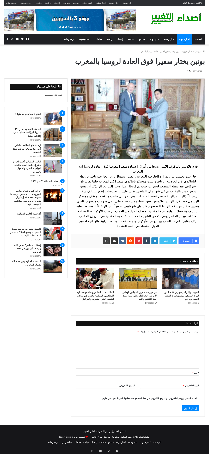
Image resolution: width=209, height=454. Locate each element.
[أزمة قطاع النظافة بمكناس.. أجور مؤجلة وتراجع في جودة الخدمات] (53, 150)
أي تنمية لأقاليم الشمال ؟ (29, 213)
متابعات (38, 3)
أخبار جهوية (114, 3)
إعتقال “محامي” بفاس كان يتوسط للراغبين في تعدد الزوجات (27, 248)
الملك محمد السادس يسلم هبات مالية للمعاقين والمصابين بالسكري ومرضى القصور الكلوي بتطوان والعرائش (95, 295)
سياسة (66, 3)
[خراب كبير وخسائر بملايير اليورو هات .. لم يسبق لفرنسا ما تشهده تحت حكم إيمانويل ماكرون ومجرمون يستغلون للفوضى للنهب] (53, 195)
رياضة (48, 3)
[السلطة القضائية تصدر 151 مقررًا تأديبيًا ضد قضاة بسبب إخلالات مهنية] (53, 134)
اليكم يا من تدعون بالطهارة (28, 114)
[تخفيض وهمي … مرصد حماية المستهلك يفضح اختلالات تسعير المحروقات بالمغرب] (53, 233)
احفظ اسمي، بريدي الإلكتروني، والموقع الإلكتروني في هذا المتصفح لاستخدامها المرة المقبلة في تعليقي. (149, 398)
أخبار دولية (87, 3)
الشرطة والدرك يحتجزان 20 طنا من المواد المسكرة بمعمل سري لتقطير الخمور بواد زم (182, 295)
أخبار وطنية (100, 3)
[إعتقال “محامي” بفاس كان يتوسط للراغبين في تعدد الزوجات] (53, 250)
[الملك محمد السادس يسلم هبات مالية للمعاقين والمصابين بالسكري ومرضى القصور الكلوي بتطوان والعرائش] (95, 278)
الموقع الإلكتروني (127, 385)
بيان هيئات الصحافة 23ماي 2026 (46, 181)
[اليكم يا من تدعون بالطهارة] (53, 118)
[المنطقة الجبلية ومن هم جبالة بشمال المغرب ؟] (53, 266)
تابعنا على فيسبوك (53, 95)
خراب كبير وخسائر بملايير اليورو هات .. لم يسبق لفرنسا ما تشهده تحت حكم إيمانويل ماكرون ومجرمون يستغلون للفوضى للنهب (25, 197)
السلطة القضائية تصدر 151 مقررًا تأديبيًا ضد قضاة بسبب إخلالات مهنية (27, 132)
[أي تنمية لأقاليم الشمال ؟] (53, 218)
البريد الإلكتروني (191, 385)
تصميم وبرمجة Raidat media (72, 437)
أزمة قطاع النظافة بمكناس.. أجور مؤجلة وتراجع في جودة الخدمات (27, 148)
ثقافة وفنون (25, 3)
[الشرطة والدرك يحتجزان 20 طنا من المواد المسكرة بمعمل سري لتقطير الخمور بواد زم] (180, 278)
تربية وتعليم (11, 3)
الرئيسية (127, 3)
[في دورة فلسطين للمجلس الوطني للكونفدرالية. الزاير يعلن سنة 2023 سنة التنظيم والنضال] (138, 278)
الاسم (195, 372)
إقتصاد (57, 3)
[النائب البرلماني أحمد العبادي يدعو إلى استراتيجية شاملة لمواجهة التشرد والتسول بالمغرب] (53, 166)
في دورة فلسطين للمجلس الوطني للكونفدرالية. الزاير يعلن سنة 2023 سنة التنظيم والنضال (139, 295)
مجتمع (76, 3)
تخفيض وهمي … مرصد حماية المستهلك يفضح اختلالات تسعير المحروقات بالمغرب (25, 232)
